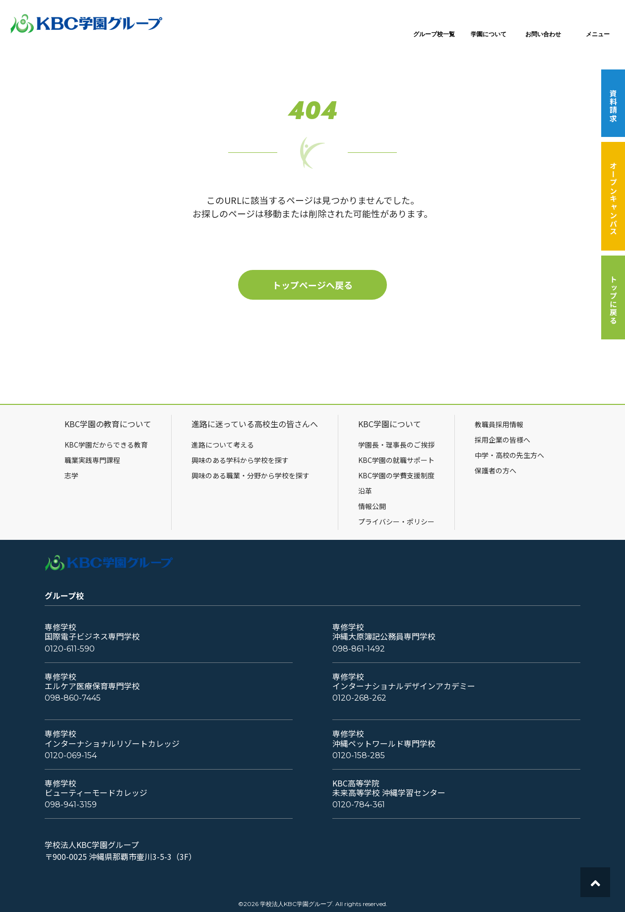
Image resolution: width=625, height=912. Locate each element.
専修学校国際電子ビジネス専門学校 (92, 631)
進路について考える (222, 445)
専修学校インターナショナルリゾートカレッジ (112, 738)
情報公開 (372, 506)
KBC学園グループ (87, 24)
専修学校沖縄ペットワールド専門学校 (384, 738)
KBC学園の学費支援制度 (396, 475)
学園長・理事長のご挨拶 (396, 445)
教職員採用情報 (499, 424)
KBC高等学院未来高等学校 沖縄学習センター (388, 788)
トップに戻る (613, 300)
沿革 (365, 491)
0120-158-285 (358, 755)
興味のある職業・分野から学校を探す (250, 475)
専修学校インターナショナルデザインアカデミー (403, 681)
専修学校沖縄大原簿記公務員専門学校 (384, 631)
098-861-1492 (358, 648)
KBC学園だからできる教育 (106, 445)
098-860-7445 (73, 698)
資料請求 (613, 105)
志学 (71, 475)
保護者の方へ (495, 470)
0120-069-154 (71, 755)
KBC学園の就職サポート (396, 460)
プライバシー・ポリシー (396, 521)
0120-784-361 (358, 804)
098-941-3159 (71, 804)
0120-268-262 (359, 698)
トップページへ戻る (312, 284)
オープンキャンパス (613, 199)
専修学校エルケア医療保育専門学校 (92, 681)
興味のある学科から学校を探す (240, 460)
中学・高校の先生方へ (509, 455)
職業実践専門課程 (92, 460)
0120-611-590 (70, 648)
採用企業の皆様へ (502, 440)
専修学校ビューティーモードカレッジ (96, 788)
